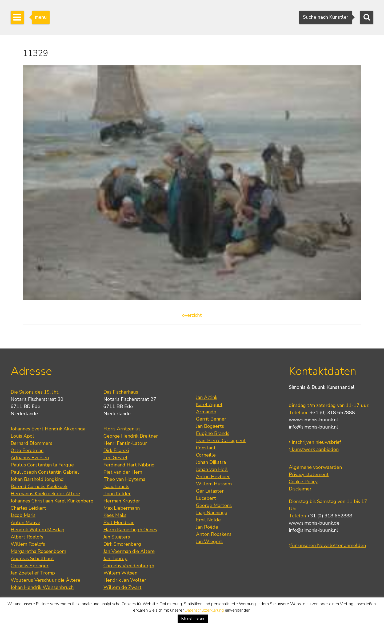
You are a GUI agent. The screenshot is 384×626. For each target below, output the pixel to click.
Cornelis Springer (30, 565)
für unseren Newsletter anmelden (327, 545)
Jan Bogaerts (210, 426)
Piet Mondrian (118, 522)
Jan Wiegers (209, 541)
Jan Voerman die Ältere (129, 551)
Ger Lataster (210, 491)
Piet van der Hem (122, 472)
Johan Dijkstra (211, 462)
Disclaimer (300, 489)
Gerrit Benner (211, 419)
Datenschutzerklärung (204, 610)
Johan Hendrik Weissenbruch (42, 587)
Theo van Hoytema (124, 479)
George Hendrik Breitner (130, 436)
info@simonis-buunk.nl (313, 427)
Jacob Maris (23, 515)
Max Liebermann (121, 508)
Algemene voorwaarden (315, 467)
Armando (206, 412)
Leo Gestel (115, 457)
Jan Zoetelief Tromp (33, 573)
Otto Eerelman (27, 450)
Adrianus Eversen (30, 457)
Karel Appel (209, 404)
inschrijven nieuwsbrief (315, 442)
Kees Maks (114, 515)
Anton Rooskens (213, 534)
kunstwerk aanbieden (314, 449)
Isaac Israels (116, 486)
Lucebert (206, 498)
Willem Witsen (120, 573)
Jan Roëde (207, 527)
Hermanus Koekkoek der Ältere (45, 493)
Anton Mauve (25, 522)
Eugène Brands (212, 433)
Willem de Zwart (122, 587)
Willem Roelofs (28, 544)
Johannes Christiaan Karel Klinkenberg (52, 501)
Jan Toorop (115, 558)
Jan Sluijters (116, 537)
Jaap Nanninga (211, 512)
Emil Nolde (208, 520)
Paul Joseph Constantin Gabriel (45, 472)
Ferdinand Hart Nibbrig (129, 465)
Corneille (206, 455)
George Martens (214, 505)
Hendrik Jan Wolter (124, 580)
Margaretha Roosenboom (38, 551)
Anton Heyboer (213, 476)
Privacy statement (309, 474)
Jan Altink (206, 397)
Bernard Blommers (31, 443)
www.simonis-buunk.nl (313, 420)
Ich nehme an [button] (192, 618)
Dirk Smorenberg (122, 544)
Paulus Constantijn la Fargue (42, 465)
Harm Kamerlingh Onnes (130, 529)
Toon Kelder (117, 493)
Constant (206, 448)
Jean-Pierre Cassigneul (221, 440)
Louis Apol (22, 436)
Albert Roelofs (27, 537)
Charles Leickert (28, 508)
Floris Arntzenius (122, 429)
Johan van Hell (212, 469)
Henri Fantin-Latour (125, 443)
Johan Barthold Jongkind (37, 479)
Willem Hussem (214, 484)
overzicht (192, 315)
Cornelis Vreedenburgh (128, 565)
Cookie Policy (303, 481)
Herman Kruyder (121, 501)
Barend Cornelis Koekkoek (39, 486)
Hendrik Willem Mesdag (38, 529)
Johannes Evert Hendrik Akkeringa (48, 429)
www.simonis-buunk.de (314, 523)
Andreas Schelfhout (32, 558)
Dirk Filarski (116, 450)
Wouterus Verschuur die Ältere (45, 580)
